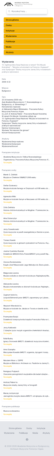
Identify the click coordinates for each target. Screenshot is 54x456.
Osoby (9, 25)
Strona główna (15, 428)
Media (8, 47)
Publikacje (10, 41)
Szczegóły (7, 162)
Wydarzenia (11, 36)
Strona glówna (12, 20)
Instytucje (10, 30)
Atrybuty (10, 52)
